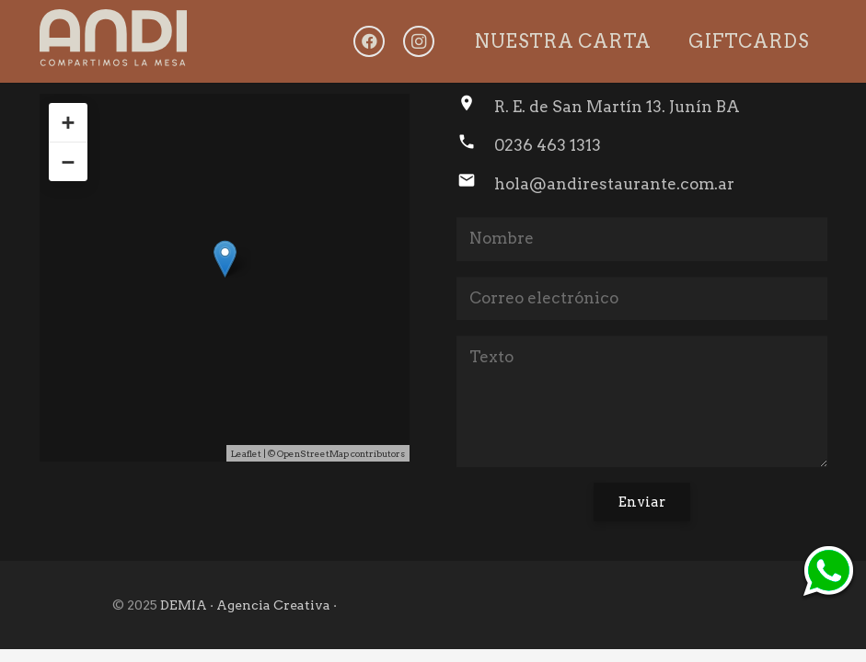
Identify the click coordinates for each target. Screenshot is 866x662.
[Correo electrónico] (641, 299)
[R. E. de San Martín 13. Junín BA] (475, 107)
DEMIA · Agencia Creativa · (248, 605)
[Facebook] (369, 41)
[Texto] (641, 401)
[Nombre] (641, 239)
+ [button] (68, 122)
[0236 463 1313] (475, 145)
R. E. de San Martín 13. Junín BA (617, 106)
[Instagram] (418, 41)
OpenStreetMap (313, 453)
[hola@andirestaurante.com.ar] (475, 184)
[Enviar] (642, 502)
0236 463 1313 (547, 145)
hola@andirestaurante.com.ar (614, 184)
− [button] (68, 162)
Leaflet (246, 453)
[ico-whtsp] (828, 572)
